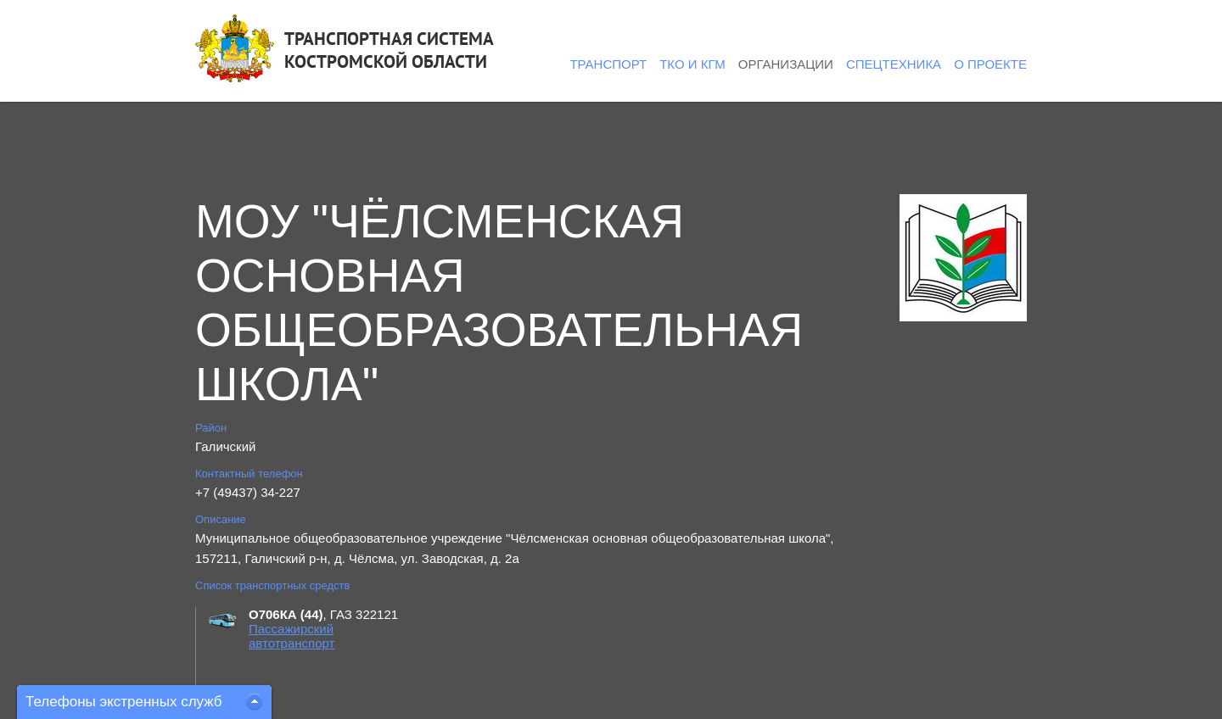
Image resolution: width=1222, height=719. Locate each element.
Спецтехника (893, 64)
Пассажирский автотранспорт (291, 635)
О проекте (990, 64)
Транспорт (608, 64)
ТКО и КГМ (692, 64)
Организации (785, 64)
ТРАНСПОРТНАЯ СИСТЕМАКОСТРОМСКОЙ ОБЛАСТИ (389, 50)
